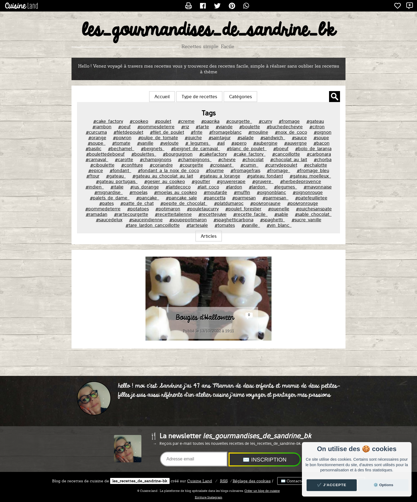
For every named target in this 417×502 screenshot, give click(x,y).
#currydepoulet (281, 165)
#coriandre (161, 165)
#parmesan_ (275, 198)
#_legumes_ (197, 143)
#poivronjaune (265, 203)
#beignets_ (152, 148)
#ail (221, 143)
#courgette (191, 165)
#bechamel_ (121, 148)
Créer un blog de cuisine (262, 491)
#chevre (227, 159)
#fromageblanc (225, 132)
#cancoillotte (286, 154)
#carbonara (319, 154)
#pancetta (214, 198)
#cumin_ (249, 165)
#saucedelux (109, 219)
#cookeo (139, 121)
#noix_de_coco (291, 132)
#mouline (258, 132)
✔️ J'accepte (332, 485)
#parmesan (244, 198)
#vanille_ (250, 225)
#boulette (249, 126)
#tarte (202, 126)
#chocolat (253, 159)
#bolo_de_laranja (313, 148)
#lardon (234, 187)
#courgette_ (239, 121)
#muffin (242, 192)
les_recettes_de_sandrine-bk (139, 480)
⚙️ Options (383, 485)
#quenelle (278, 208)
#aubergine (265, 143)
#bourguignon (178, 154)
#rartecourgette (131, 214)
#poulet (163, 121)
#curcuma (96, 132)
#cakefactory (213, 154)
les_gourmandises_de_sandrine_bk (208, 30)
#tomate (121, 143)
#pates (106, 203)
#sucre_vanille (306, 219)
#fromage (289, 121)
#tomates (225, 225)
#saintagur (219, 137)
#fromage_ (278, 170)
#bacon (321, 143)
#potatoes (138, 208)
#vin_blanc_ (279, 225)
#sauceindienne (146, 219)
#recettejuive (212, 214)
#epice (95, 170)
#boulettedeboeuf (105, 154)
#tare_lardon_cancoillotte (152, 225)
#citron (317, 126)
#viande (224, 126)
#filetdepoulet (128, 132)
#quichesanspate (314, 208)
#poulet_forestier (243, 208)
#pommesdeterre (156, 126)
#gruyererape (231, 181)
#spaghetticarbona (233, 219)
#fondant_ (120, 170)
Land (199, 480)
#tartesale (197, 225)
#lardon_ (258, 187)
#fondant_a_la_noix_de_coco (168, 170)
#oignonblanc (271, 192)
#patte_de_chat (137, 203)
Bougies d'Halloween (205, 317)
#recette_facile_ (250, 214)
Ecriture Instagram (208, 497)
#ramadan (96, 214)
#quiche (193, 137)
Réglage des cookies (252, 480)
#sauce (299, 137)
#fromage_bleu (313, 170)
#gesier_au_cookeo (164, 181)
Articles (208, 236)
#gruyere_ (262, 181)
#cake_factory (108, 121)
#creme (186, 121)
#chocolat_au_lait (288, 159)
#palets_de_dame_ (110, 198)
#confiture (132, 165)
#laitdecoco (178, 187)
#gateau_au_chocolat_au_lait (162, 176)
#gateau (315, 121)
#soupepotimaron (188, 219)
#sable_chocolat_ (313, 214)
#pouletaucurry (203, 208)
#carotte (124, 159)
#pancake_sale (181, 198)
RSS (224, 480)
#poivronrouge (302, 203)
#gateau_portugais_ (117, 181)
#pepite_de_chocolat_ (183, 203)
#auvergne (295, 143)
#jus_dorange (144, 187)
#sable (281, 214)
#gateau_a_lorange (220, 176)
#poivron (122, 137)
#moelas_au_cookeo (175, 192)
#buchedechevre (285, 126)
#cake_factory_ (249, 154)
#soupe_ (96, 143)
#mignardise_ (108, 192)
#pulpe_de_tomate (158, 137)
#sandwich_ (272, 137)
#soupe (321, 137)
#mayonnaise (318, 187)
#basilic (93, 148)
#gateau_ (116, 176)
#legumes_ (285, 187)
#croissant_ (222, 165)
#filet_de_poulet (167, 132)
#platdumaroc (229, 203)
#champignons (155, 159)
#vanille (145, 143)
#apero (239, 143)
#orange (97, 137)
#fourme (215, 170)
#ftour (92, 176)
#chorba (323, 159)
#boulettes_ (143, 154)
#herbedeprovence (300, 181)
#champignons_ (195, 159)
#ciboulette (102, 165)
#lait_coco (208, 187)
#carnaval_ (96, 159)
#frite (196, 132)
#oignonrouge (308, 192)
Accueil (162, 96)
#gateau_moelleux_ (310, 176)
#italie (117, 187)
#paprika (210, 121)
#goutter (201, 181)
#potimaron (167, 208)
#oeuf (124, 126)
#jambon (102, 126)
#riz (185, 126)
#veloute (169, 143)
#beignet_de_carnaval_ (195, 148)
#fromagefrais (245, 170)
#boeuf (281, 148)
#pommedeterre (103, 208)
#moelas (138, 192)
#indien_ (94, 187)
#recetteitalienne (173, 214)
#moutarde (215, 192)
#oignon (323, 132)
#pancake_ (147, 198)
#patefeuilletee (311, 198)
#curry (265, 121)
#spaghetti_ (272, 219)
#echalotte (315, 165)
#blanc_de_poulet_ (247, 148)
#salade (245, 137)
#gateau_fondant (265, 176)
